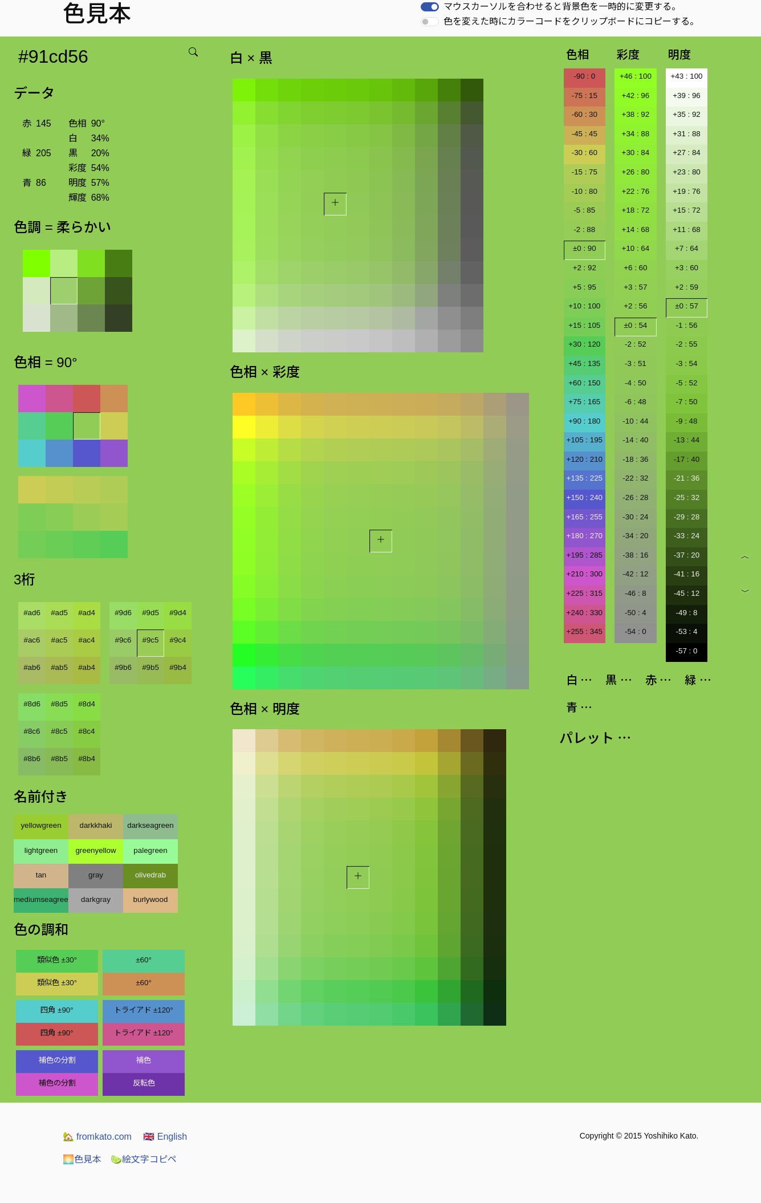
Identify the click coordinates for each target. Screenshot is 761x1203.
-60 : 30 (584, 114)
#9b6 (123, 667)
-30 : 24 (635, 517)
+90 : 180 (584, 421)
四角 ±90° (56, 1010)
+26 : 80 (636, 172)
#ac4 (87, 640)
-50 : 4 (635, 612)
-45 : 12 (686, 593)
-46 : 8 (635, 593)
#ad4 (86, 612)
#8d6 (31, 704)
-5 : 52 (687, 383)
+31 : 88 (687, 133)
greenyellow (95, 850)
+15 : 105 (584, 325)
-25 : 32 (686, 497)
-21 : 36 (686, 478)
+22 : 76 (636, 191)
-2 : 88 (584, 229)
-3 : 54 (687, 363)
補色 (143, 1060)
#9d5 (150, 612)
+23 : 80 (687, 172)
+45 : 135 (584, 363)
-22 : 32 (635, 478)
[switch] (430, 6)
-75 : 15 (584, 95)
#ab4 (86, 667)
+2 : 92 (584, 267)
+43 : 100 (687, 76)
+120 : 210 (585, 459)
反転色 (144, 1083)
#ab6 (31, 667)
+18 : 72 (636, 210)
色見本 (82, 1159)
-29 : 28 (686, 517)
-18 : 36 (635, 459)
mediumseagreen (41, 899)
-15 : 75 (584, 172)
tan (41, 875)
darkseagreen (150, 825)
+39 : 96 (687, 95)
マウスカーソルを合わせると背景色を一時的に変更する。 (562, 6)
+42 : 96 (636, 95)
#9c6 (123, 640)
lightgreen (41, 850)
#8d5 (59, 704)
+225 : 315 (585, 593)
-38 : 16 (635, 555)
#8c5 (59, 731)
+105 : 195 (585, 440)
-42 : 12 (635, 574)
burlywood (150, 899)
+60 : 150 (584, 383)
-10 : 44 (635, 421)
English (165, 1136)
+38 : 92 (636, 114)
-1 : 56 (687, 325)
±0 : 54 (636, 325)
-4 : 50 (635, 383)
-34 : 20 (635, 535)
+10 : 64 (636, 248)
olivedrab (150, 875)
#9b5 (150, 667)
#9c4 (178, 640)
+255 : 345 (585, 631)
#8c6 (32, 731)
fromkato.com (97, 1136)
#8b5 (59, 758)
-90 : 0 (584, 76)
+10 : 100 (584, 306)
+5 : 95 (584, 287)
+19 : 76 (687, 191)
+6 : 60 (635, 267)
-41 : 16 (686, 574)
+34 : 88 (636, 133)
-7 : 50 (687, 401)
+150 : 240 (585, 497)
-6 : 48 (635, 401)
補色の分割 (57, 1060)
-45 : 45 (584, 133)
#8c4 (87, 731)
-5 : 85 (584, 210)
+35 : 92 (687, 114)
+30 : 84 (636, 152)
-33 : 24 (686, 535)
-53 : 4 (687, 631)
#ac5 (59, 640)
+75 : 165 (584, 401)
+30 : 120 (584, 344)
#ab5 (59, 667)
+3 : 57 (635, 287)
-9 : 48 (687, 421)
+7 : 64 (686, 248)
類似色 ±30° (57, 960)
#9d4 (177, 612)
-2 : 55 (687, 344)
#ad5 (59, 612)
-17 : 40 (686, 459)
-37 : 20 (686, 555)
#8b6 (31, 758)
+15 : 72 (687, 210)
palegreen (150, 850)
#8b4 (86, 758)
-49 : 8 (687, 612)
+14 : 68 (636, 229)
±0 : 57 (686, 306)
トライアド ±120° (143, 1010)
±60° (143, 960)
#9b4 (177, 667)
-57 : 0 (687, 651)
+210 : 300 (585, 574)
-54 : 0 (635, 631)
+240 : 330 (585, 612)
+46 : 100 (636, 76)
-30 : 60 (584, 152)
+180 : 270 (585, 535)
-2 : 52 (635, 344)
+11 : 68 (687, 229)
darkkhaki (95, 825)
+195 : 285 (585, 555)
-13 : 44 (686, 440)
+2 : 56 (635, 306)
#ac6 (32, 640)
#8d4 (86, 704)
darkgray (96, 899)
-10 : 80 (584, 191)
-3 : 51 (635, 363)
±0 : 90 (584, 248)
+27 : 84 (687, 152)
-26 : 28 (635, 497)
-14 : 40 (635, 440)
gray (95, 875)
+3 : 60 (686, 267)
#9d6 (123, 612)
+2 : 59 (686, 287)
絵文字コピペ (144, 1159)
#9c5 (151, 640)
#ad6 (31, 612)
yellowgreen (41, 825)
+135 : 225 (585, 478)
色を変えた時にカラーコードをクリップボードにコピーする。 (571, 21)
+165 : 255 (585, 517)
